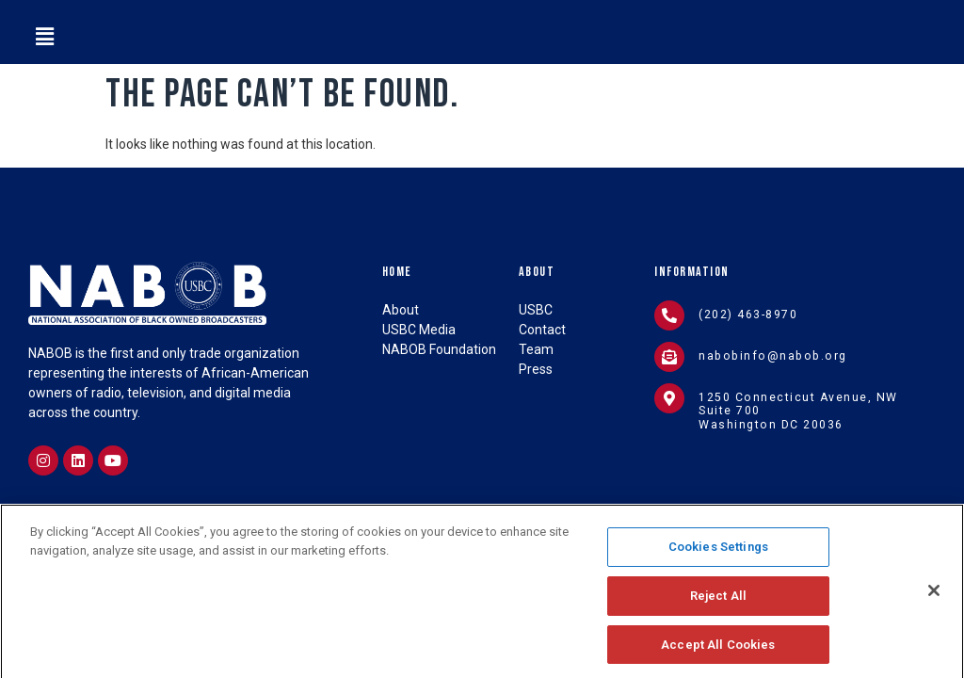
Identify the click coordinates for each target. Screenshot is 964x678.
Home (397, 272)
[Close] (934, 608)
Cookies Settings (718, 564)
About (537, 272)
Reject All (718, 612)
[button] (44, 37)
